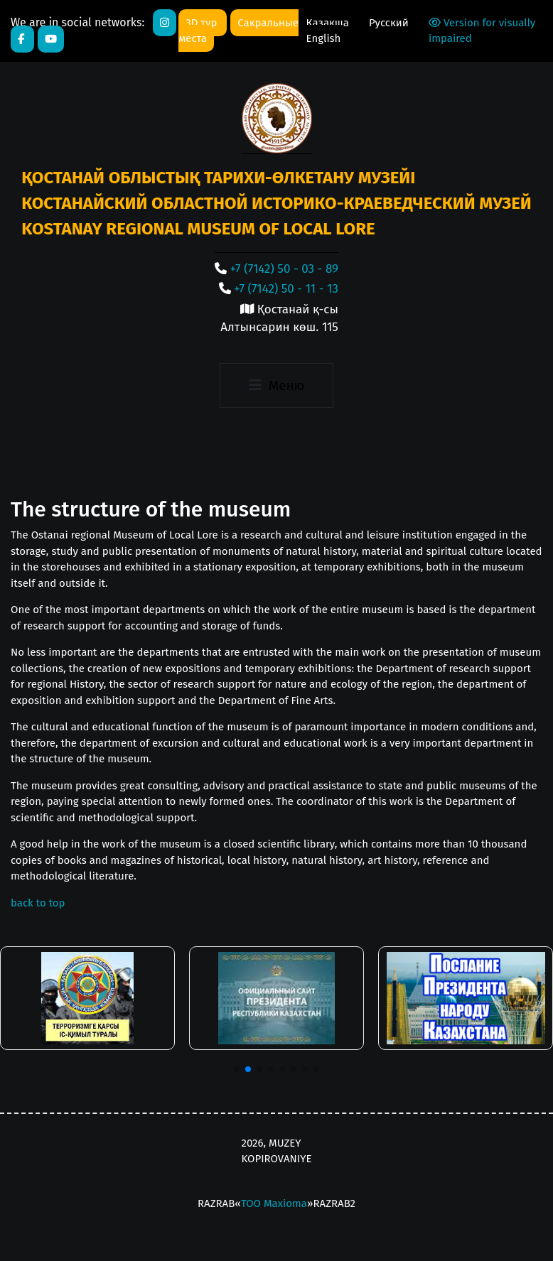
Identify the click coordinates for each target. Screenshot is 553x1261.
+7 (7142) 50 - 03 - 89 (284, 268)
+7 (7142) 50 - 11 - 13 (286, 288)
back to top (38, 903)
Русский (389, 22)
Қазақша (329, 22)
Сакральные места (238, 30)
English (323, 38)
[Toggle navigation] (276, 385)
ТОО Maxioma (274, 1203)
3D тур (203, 22)
